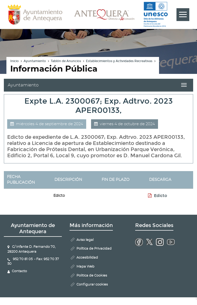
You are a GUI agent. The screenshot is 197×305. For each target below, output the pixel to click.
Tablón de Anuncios (66, 61)
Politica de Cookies (91, 275)
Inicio (14, 61)
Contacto (19, 271)
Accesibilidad (87, 257)
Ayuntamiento (35, 61)
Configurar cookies (92, 284)
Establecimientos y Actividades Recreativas (119, 61)
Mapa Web (85, 266)
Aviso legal (85, 240)
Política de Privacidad (94, 248)
